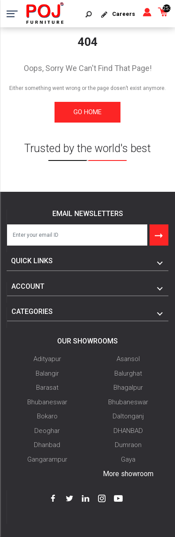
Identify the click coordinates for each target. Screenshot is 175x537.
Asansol (128, 359)
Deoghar (47, 431)
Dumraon (128, 445)
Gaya (128, 459)
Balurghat (128, 373)
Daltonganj (128, 416)
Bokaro (47, 416)
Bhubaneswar (47, 402)
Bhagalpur (128, 388)
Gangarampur (47, 459)
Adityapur (47, 359)
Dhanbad (47, 445)
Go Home (87, 112)
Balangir (47, 373)
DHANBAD (128, 431)
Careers (123, 14)
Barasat (47, 388)
